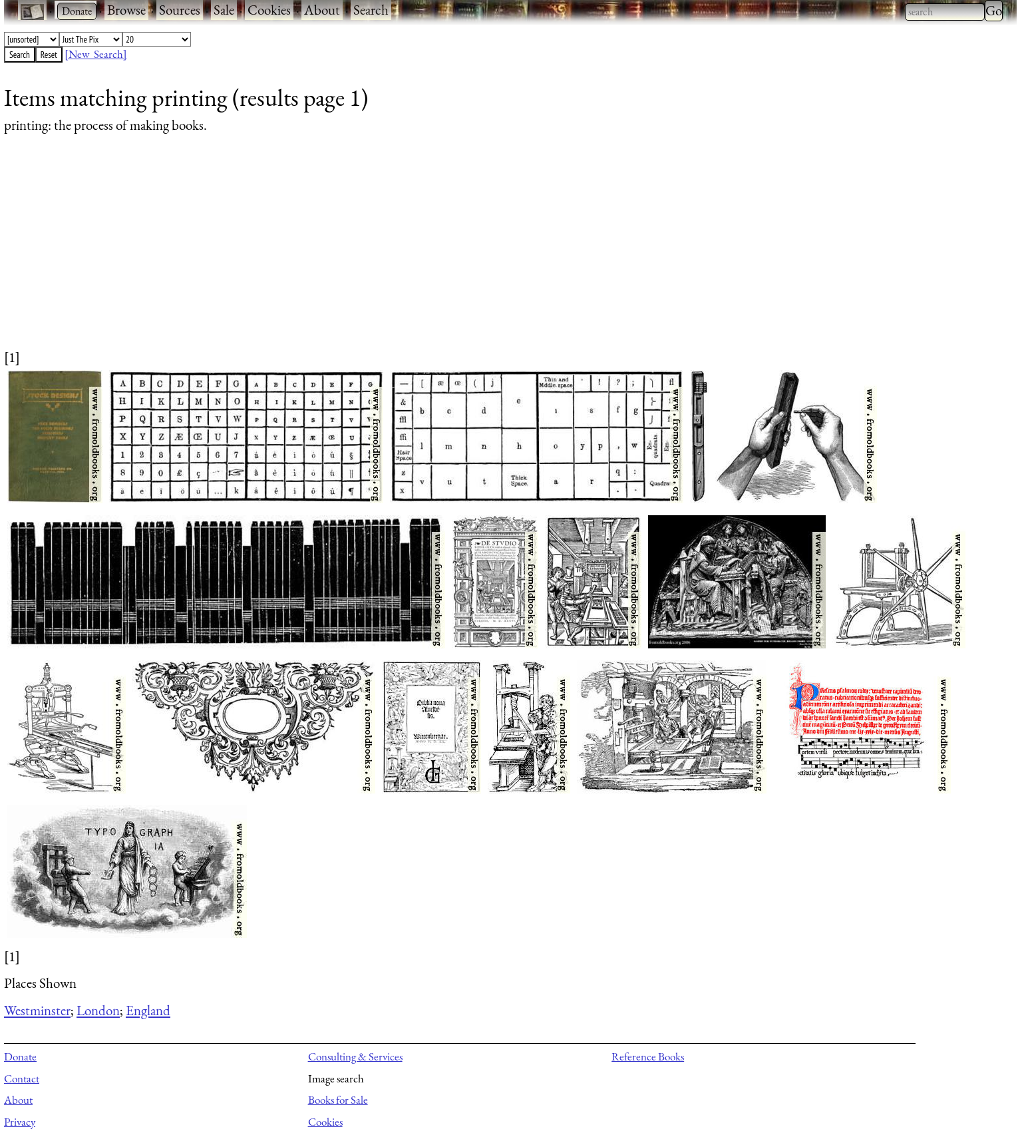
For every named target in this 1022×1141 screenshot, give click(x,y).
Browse (126, 10)
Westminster (37, 1010)
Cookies (269, 10)
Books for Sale (338, 1099)
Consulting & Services (355, 1056)
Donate (20, 1056)
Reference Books (647, 1056)
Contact (21, 1078)
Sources (179, 10)
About (322, 10)
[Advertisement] (403, 254)
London (98, 1010)
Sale (224, 10)
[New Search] (96, 54)
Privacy (19, 1121)
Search (371, 10)
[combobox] (945, 12)
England (148, 1010)
